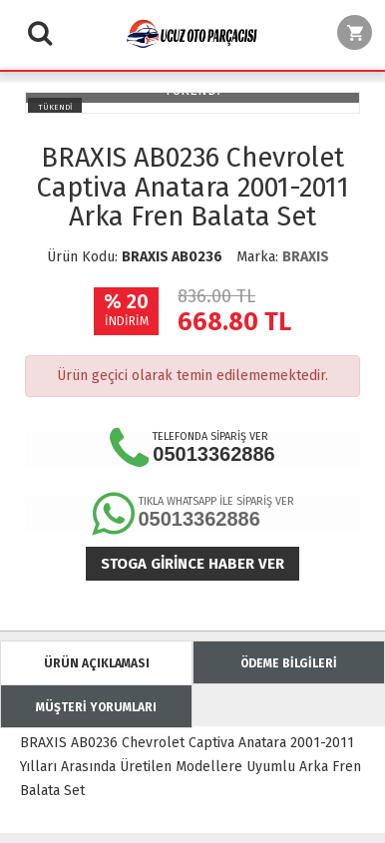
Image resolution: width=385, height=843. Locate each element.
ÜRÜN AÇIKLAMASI (97, 663)
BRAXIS (305, 256)
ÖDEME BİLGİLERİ (288, 663)
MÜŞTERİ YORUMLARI (96, 707)
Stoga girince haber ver (192, 564)
